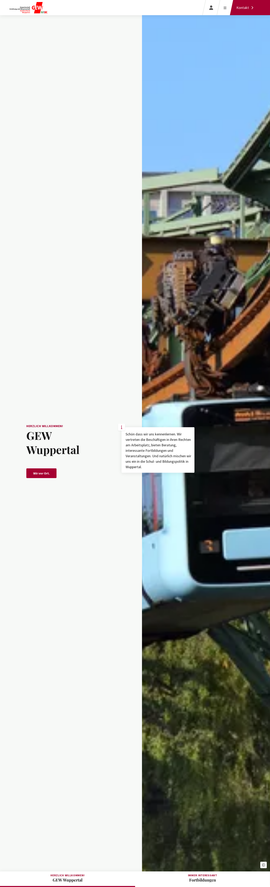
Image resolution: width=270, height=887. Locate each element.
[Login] (211, 7)
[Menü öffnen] (225, 7)
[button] (263, 865)
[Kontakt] (246, 7)
